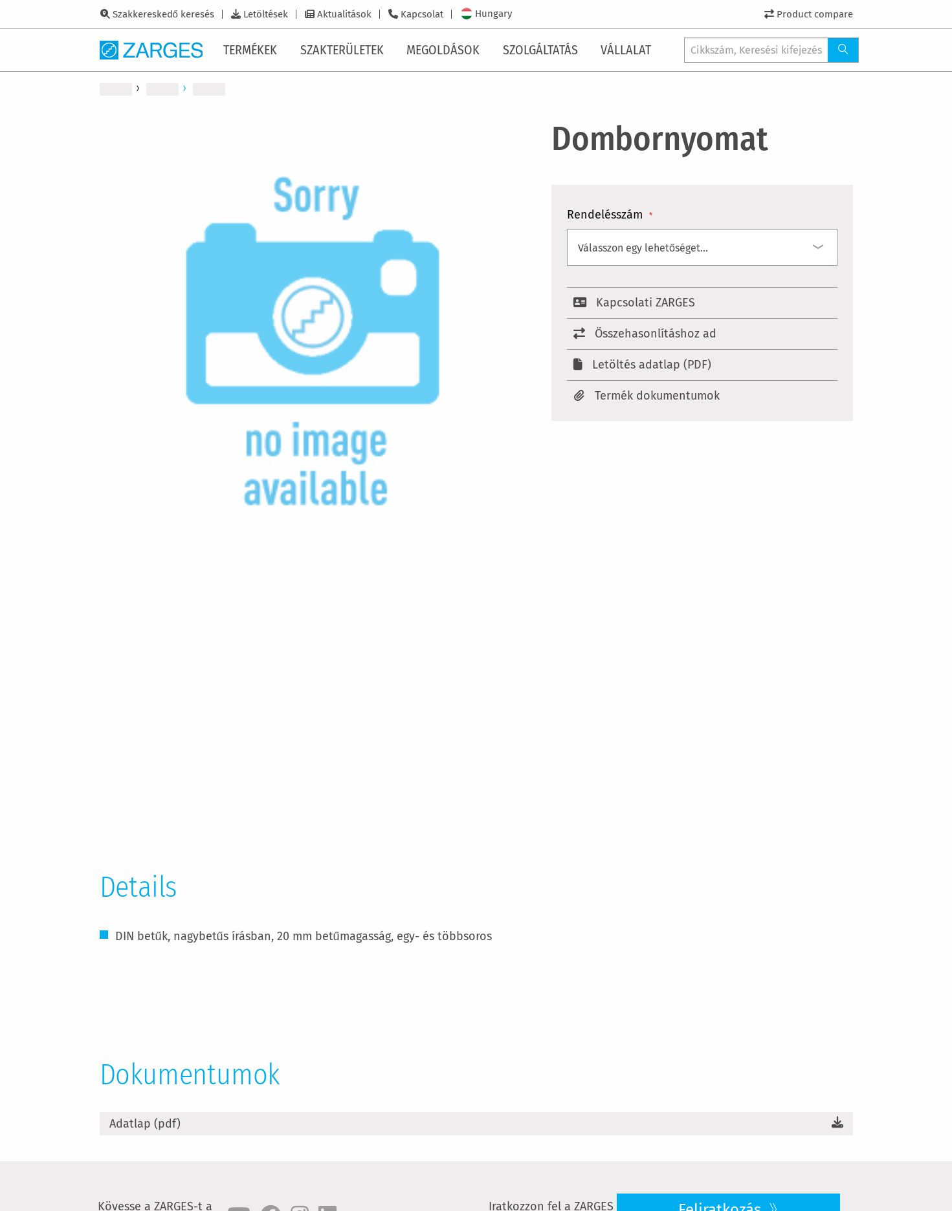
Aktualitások (344, 14)
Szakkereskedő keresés (163, 14)
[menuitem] (252, 50)
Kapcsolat (422, 14)
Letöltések (265, 14)
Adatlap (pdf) (145, 1124)
